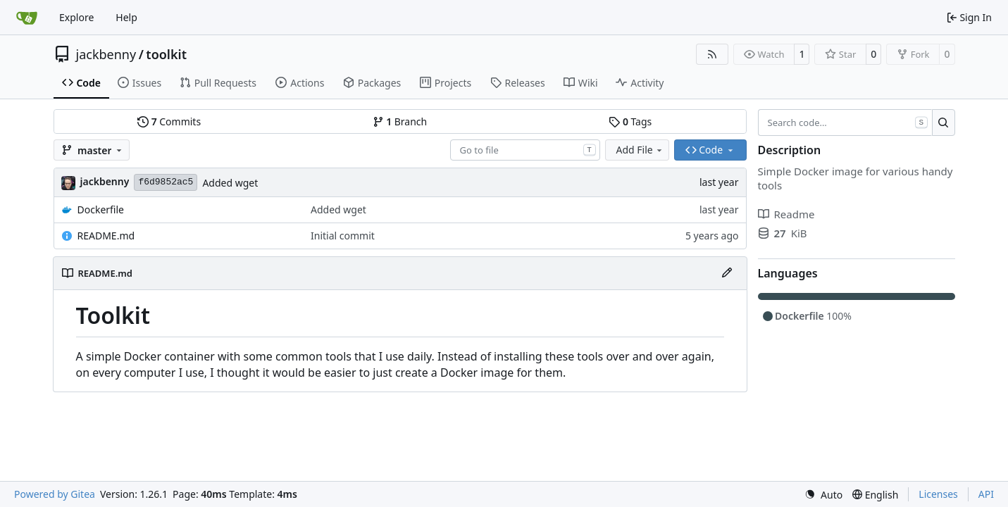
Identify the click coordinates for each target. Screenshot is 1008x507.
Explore (76, 17)
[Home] (26, 17)
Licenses (938, 494)
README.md (106, 235)
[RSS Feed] (712, 54)
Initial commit (343, 235)
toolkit (166, 54)
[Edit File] (727, 273)
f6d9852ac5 (165, 182)
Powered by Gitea (54, 494)
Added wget (230, 182)
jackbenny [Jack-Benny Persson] (105, 181)
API (986, 494)
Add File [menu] (640, 149)
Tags (630, 121)
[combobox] (525, 150)
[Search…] (943, 122)
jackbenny (106, 54)
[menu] (823, 494)
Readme (786, 214)
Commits (169, 121)
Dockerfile (101, 209)
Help (126, 17)
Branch (400, 121)
